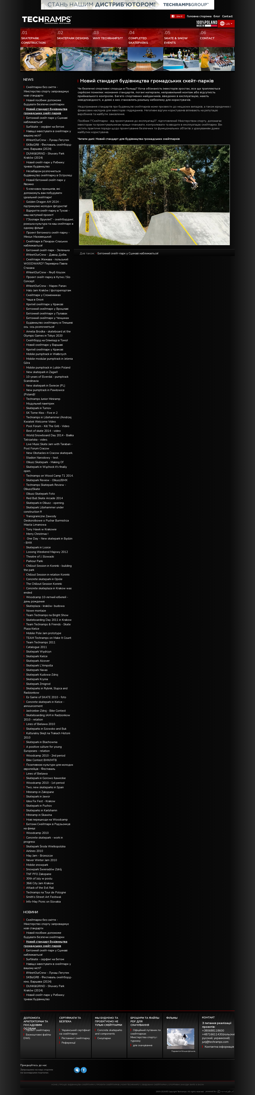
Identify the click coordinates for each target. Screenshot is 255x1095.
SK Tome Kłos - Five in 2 (42, 413)
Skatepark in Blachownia (41, 742)
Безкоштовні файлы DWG (37, 1036)
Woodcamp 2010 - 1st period (45, 783)
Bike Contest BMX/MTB (41, 760)
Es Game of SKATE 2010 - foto (46, 697)
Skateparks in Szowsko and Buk (46, 729)
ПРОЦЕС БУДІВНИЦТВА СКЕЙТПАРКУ (77, 1084)
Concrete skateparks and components (108, 1031)
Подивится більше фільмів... (183, 1051)
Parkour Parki (34, 561)
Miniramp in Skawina (39, 815)
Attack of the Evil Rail (40, 888)
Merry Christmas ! (37, 534)
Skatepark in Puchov (39, 806)
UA (227, 24)
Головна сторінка (199, 16)
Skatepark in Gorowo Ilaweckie (46, 778)
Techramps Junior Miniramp (43, 399)
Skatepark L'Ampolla (39, 665)
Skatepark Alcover (38, 661)
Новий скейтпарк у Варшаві (44, 345)
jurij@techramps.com (215, 1042)
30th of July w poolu (39, 878)
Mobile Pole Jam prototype (43, 633)
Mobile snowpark (37, 865)
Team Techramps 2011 (40, 642)
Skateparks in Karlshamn (41, 810)
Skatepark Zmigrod (38, 684)
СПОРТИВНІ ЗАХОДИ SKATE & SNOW (186, 1084)
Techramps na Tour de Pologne (46, 892)
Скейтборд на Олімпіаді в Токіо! (47, 340)
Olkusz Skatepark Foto (40, 494)
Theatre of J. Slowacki (40, 556)
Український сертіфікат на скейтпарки (74, 1031)
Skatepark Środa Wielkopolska (45, 846)
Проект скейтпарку (38, 1030)
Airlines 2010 (34, 851)
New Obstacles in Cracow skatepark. (49, 453)
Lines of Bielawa (37, 773)
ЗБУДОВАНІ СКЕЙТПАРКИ (154, 1084)
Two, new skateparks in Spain (45, 787)
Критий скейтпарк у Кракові (44, 304)
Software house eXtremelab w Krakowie (225, 1091)
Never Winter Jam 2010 (41, 860)
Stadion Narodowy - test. (42, 458)
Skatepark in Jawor (38, 796)
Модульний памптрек (40, 403)
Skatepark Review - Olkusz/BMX (47, 480)
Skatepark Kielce (37, 656)
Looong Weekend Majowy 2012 (47, 552)
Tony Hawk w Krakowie (41, 529)
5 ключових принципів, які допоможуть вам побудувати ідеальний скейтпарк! (43, 193)
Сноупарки (104, 1038)
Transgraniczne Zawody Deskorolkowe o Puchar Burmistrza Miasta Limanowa (46, 520)
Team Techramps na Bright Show (47, 615)
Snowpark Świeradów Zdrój (44, 869)
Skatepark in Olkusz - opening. (45, 503)
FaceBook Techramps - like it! (177, 16)
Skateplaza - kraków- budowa (45, 606)
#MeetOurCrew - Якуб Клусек (45, 272)
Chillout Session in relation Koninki (48, 575)
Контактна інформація (219, 1047)
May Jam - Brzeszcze (39, 856)
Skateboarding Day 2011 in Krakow (49, 620)
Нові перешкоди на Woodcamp (47, 819)
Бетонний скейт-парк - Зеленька (48, 250)
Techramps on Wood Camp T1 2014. (49, 476)
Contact (227, 16)
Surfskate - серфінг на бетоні (45, 127)
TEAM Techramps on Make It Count (48, 638)
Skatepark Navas (37, 670)
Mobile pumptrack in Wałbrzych (46, 354)
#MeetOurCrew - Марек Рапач (46, 286)
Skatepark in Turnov (38, 408)
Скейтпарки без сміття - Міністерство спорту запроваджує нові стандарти (46, 91)
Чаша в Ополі (34, 299)
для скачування (142, 1045)
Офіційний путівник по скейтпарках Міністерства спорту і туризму (146, 1035)
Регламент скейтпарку (76, 1038)
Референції (68, 1043)
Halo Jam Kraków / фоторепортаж (48, 290)
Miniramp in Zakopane (40, 792)
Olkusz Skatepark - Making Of (44, 462)
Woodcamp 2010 (37, 833)
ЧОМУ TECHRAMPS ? (131, 1084)
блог (216, 16)
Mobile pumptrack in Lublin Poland (48, 367)
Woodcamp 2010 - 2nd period (45, 755)
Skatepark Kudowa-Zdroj (42, 675)
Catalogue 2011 (36, 647)
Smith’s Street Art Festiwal (43, 897)
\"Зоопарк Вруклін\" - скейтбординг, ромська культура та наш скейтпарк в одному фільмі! (49, 224)
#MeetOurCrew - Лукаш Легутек (47, 140)
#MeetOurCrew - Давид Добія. (46, 255)
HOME (54, 1084)
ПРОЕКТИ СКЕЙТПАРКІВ (107, 1084)
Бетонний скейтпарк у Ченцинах (47, 318)
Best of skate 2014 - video (43, 431)
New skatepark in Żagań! (42, 372)
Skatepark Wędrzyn (38, 651)
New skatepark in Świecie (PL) (45, 385)
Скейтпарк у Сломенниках (43, 295)
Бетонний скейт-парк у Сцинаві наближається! (127, 253)
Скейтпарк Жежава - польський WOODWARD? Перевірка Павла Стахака (46, 264)
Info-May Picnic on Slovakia (43, 902)
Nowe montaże (36, 611)
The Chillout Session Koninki (44, 584)
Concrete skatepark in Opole (44, 579)
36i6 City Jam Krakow (40, 883)
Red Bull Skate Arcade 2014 (44, 498)
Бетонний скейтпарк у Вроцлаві (47, 309)
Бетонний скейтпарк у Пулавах (46, 313)
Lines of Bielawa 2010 (40, 724)
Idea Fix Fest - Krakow (40, 801)
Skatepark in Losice (38, 547)
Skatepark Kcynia (37, 679)
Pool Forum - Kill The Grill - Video (47, 426)
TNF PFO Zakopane (38, 874)
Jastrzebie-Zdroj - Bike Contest (46, 711)
